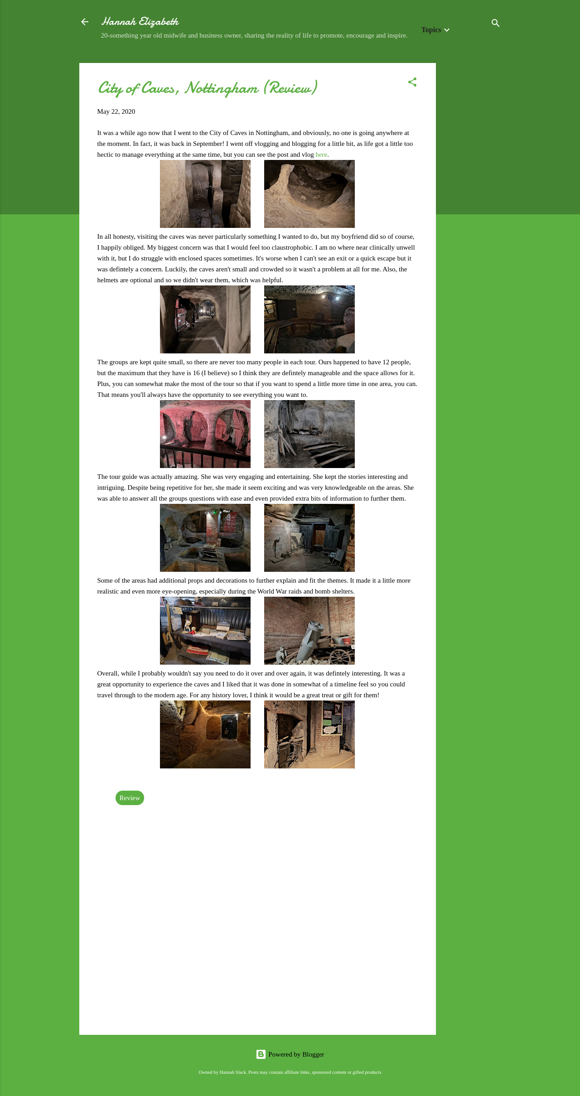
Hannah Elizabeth (139, 21)
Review (130, 797)
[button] (412, 84)
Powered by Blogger (290, 1054)
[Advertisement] (472, 199)
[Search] (495, 25)
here (321, 154)
